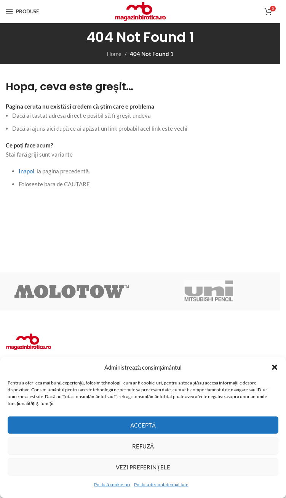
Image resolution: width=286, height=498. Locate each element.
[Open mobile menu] (22, 11)
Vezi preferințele (143, 467)
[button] (274, 367)
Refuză (143, 446)
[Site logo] (140, 10)
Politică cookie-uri (112, 484)
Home (114, 53)
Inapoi (26, 171)
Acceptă (143, 425)
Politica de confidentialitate (161, 484)
